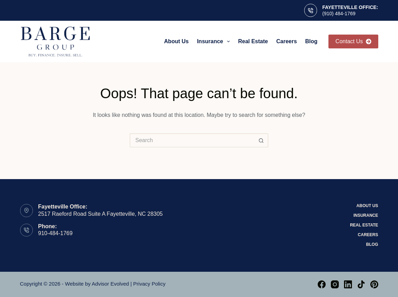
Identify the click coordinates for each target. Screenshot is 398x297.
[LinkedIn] (348, 284)
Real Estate (253, 41)
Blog (311, 41)
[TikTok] (361, 284)
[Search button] (261, 140)
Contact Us (353, 41)
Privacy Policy (149, 284)
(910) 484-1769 (338, 13)
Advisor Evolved (110, 284)
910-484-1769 (55, 233)
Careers (286, 41)
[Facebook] (322, 284)
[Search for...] (192, 140)
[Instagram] (335, 284)
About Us (176, 41)
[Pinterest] (374, 284)
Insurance (215, 41)
